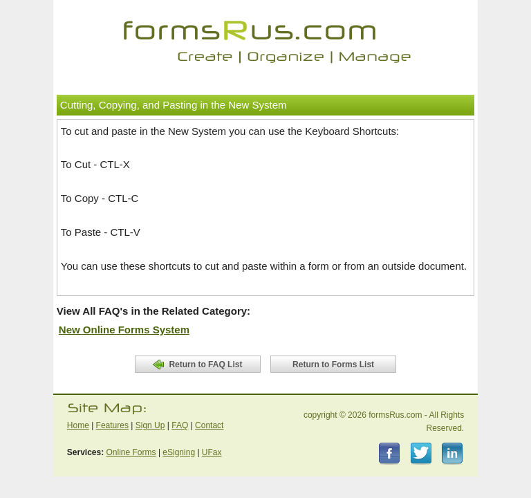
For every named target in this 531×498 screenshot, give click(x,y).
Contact (209, 425)
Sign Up (150, 425)
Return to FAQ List (197, 364)
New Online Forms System (124, 329)
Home (78, 425)
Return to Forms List (333, 364)
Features (112, 425)
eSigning (178, 452)
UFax (212, 452)
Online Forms (131, 452)
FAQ (179, 425)
